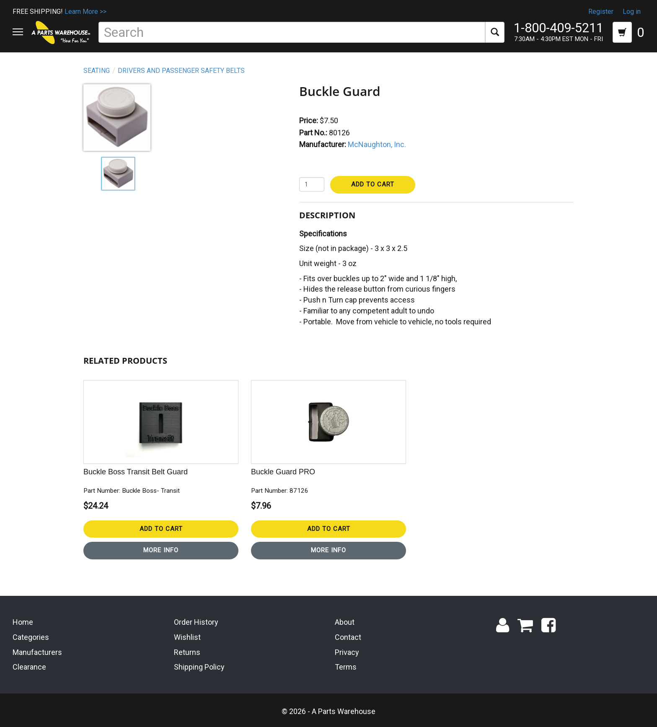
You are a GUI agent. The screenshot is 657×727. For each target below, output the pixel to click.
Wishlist (187, 637)
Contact (348, 637)
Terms (346, 666)
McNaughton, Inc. (377, 144)
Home (23, 622)
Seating (96, 71)
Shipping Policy (199, 666)
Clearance (29, 666)
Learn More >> (85, 12)
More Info (160, 550)
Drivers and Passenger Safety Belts (181, 71)
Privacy (347, 652)
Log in (632, 12)
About (344, 622)
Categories (31, 637)
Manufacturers (37, 652)
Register (600, 12)
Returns (187, 652)
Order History (196, 622)
